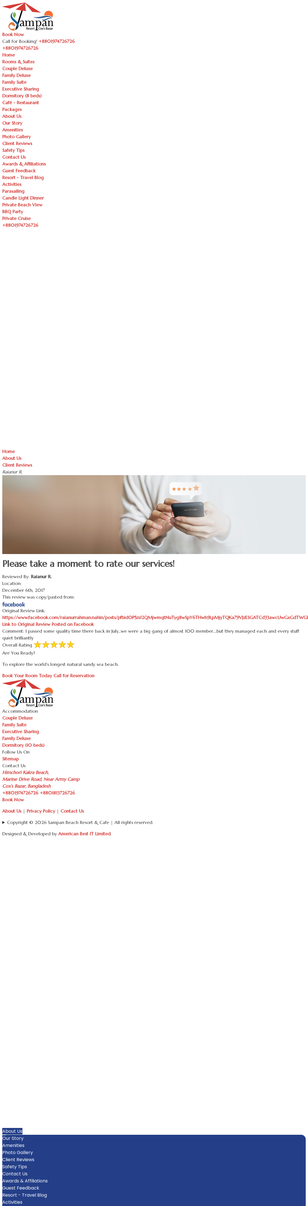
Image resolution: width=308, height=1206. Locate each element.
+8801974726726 (20, 793)
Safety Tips (13, 150)
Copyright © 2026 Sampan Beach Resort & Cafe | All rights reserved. (80, 822)
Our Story (12, 123)
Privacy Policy (41, 811)
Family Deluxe (16, 75)
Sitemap (10, 759)
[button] (303, 1074)
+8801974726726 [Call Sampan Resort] (57, 41)
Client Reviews (17, 143)
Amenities (12, 130)
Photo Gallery (16, 136)
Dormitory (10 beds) (23, 745)
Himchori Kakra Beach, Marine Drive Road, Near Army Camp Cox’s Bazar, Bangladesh (40, 779)
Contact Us (14, 157)
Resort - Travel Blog (23, 177)
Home (8, 55)
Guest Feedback (19, 170)
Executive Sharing (20, 89)
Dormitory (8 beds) (21, 95)
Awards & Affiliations (24, 164)
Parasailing (13, 191)
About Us (11, 116)
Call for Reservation (73, 675)
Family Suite (14, 82)
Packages (12, 109)
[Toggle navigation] (41, 49)
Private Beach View (22, 204)
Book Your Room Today (27, 675)
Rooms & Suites (18, 61)
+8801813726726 (57, 793)
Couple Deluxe (17, 68)
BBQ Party (12, 211)
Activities (11, 184)
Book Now (13, 34)
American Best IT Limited (84, 833)
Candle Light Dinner (23, 198)
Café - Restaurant (20, 102)
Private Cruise (16, 218)
